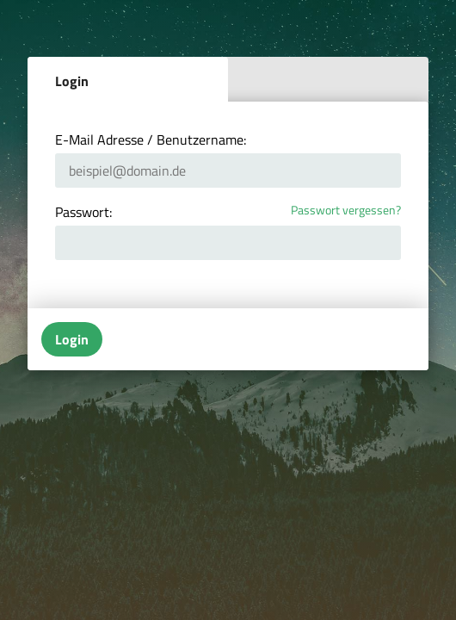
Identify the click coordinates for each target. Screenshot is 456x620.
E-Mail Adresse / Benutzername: (150, 139)
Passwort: (83, 212)
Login (72, 81)
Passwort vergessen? (346, 211)
